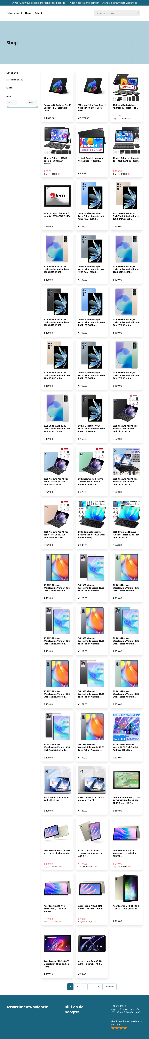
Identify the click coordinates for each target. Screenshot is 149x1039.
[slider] (8, 107)
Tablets (38, 13)
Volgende (109, 986)
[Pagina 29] (98, 986)
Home (28, 13)
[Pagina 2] (77, 986)
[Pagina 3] (84, 986)
